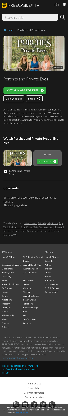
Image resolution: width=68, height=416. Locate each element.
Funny (5, 311)
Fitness (5, 323)
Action (48, 265)
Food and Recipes (31, 307)
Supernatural (46, 227)
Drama (48, 272)
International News (10, 284)
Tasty (36, 230)
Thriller (26, 292)
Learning (27, 323)
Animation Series (31, 296)
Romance (49, 280)
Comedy (27, 288)
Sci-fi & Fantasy (52, 288)
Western (6, 303)
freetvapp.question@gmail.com (17, 357)
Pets (25, 311)
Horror (5, 292)
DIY (24, 315)
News (4, 280)
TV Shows (7, 252)
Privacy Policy (21, 412)
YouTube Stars (29, 319)
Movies (49, 252)
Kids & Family (8, 315)
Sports (26, 284)
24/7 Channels (30, 272)
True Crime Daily (29, 227)
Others (5, 327)
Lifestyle (6, 307)
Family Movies (51, 284)
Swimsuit (45, 230)
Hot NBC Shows (9, 257)
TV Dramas (7, 288)
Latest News (30, 223)
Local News (28, 280)
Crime (5, 296)
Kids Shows (7, 299)
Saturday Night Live (48, 223)
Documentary (51, 292)
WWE (14, 234)
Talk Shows (28, 303)
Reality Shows (29, 299)
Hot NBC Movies (52, 257)
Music (4, 319)
